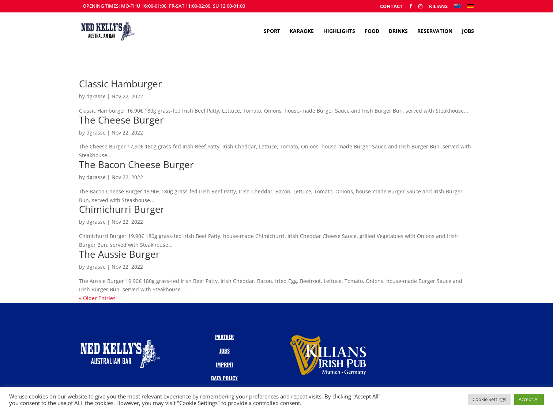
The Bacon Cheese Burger (136, 164)
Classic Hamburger (120, 83)
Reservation (434, 31)
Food (372, 31)
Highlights (339, 31)
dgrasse (96, 96)
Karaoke (302, 31)
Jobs (468, 31)
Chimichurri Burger (122, 209)
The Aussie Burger (119, 254)
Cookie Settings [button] (489, 399)
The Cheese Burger (121, 119)
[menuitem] (457, 8)
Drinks (398, 31)
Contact (391, 7)
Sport (272, 31)
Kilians (438, 7)
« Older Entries (97, 298)
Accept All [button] (529, 399)
